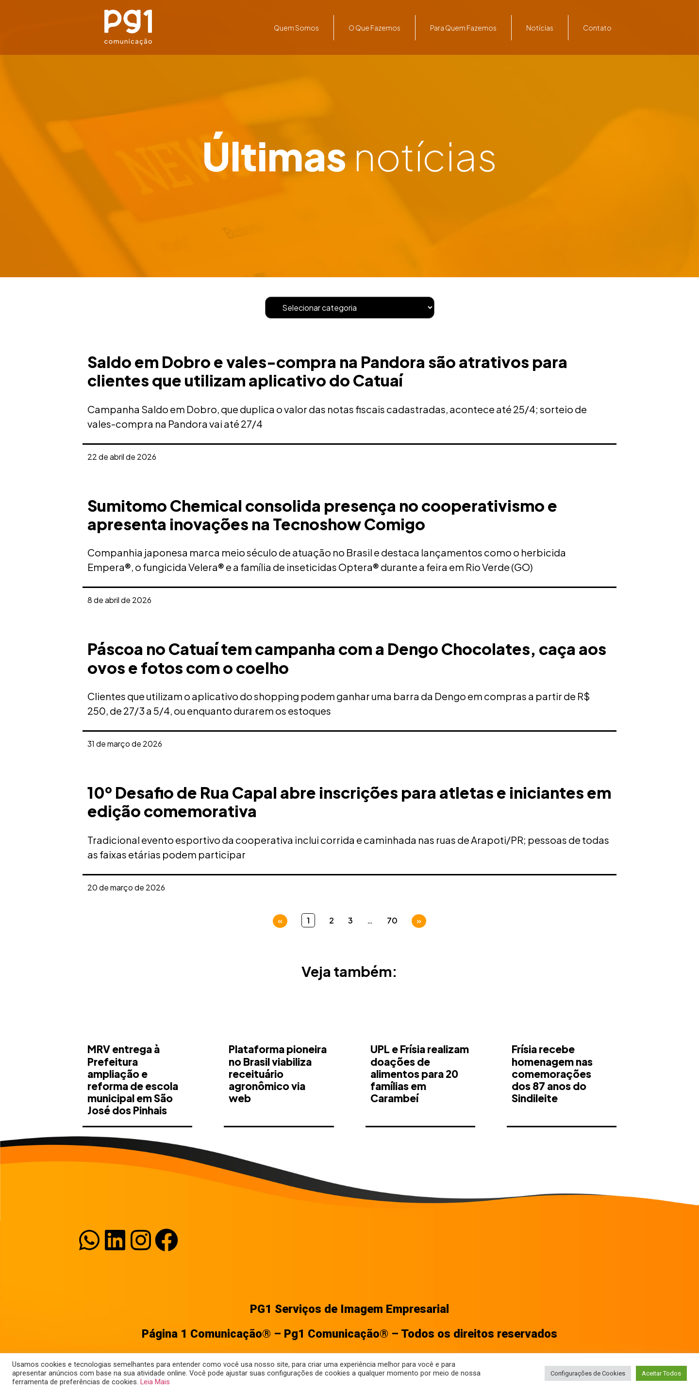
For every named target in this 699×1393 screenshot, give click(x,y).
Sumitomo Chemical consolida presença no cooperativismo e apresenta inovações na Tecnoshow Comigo (322, 515)
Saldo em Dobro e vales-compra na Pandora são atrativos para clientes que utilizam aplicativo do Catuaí (327, 371)
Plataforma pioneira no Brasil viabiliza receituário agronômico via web (278, 1123)
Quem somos (296, 27)
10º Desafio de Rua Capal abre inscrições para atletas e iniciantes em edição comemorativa (349, 802)
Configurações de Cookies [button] (587, 1373)
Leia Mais (155, 1381)
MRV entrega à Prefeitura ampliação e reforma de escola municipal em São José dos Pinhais (132, 1129)
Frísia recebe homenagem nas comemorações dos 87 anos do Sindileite (552, 1123)
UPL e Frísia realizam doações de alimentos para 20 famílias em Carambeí (419, 1123)
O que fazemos (374, 27)
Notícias (539, 27)
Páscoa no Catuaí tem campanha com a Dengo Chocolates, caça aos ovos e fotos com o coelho (346, 658)
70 (392, 920)
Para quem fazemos (463, 27)
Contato (597, 27)
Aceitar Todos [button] (661, 1373)
